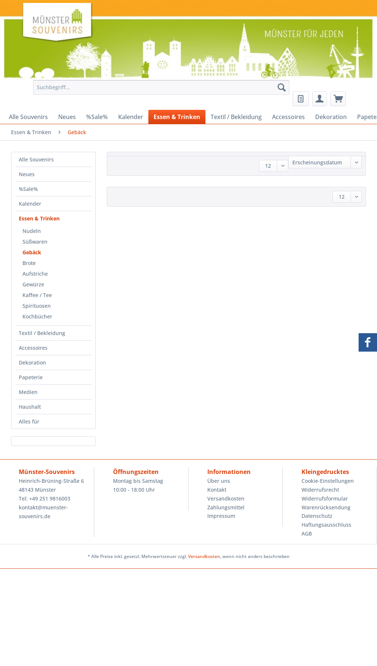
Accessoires (33, 347)
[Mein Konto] (319, 98)
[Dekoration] (331, 117)
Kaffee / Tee (37, 295)
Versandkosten (225, 498)
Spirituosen (36, 305)
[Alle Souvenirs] (28, 117)
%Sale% (28, 188)
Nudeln (31, 230)
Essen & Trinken (39, 218)
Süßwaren (34, 241)
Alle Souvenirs (36, 159)
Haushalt (30, 406)
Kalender (30, 203)
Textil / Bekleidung (42, 333)
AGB (307, 533)
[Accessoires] (288, 117)
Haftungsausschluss (326, 524)
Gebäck (31, 252)
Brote (29, 262)
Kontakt (216, 489)
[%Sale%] (97, 117)
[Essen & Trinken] (176, 117)
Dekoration (32, 362)
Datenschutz (317, 515)
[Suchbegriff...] (161, 87)
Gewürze (33, 284)
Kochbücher (37, 316)
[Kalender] (130, 117)
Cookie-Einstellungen (328, 480)
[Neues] (67, 117)
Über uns (218, 480)
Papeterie (31, 377)
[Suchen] (281, 87)
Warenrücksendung (326, 507)
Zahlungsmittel (225, 507)
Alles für (29, 421)
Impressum (221, 515)
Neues (27, 174)
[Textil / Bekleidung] (236, 117)
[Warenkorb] (338, 98)
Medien (28, 391)
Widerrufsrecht (320, 489)
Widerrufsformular (325, 498)
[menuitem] (159, 91)
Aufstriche (35, 273)
